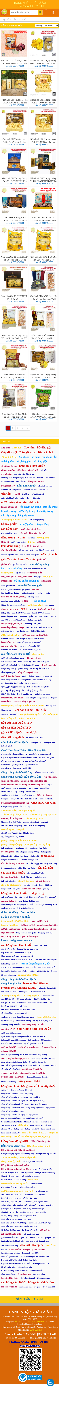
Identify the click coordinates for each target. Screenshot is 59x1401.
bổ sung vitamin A (8, 975)
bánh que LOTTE (8, 585)
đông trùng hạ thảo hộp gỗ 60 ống (21, 776)
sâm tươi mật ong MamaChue (13, 620)
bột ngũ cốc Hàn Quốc (10, 1176)
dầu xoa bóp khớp (8, 662)
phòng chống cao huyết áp (37, 844)
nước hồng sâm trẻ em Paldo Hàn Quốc (40, 897)
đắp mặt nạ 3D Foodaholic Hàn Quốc (16, 953)
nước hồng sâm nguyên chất (36, 1202)
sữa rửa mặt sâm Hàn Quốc (12, 967)
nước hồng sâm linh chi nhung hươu (16, 680)
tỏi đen (39, 593)
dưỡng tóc (26, 601)
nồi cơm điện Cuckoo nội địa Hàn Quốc (17, 904)
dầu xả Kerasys (43, 881)
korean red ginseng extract (16, 940)
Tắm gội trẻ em (9, 457)
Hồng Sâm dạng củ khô (38, 1146)
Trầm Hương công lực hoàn (43, 814)
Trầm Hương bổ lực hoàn (14, 814)
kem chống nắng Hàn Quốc (35, 963)
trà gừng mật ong (45, 933)
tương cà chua (50, 616)
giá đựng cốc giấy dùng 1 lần (12, 690)
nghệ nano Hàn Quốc (38, 848)
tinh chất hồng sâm (46, 1017)
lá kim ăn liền (48, 996)
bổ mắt (54, 971)
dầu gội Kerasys (26, 881)
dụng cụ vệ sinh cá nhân (34, 1250)
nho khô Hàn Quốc (8, 992)
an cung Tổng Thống (9, 1216)
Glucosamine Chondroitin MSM (14, 754)
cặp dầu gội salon (9, 550)
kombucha (29, 1195)
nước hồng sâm (11, 502)
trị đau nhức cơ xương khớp (15, 921)
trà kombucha (42, 1191)
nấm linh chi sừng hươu (11, 489)
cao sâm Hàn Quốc (13, 872)
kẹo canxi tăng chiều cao (11, 1118)
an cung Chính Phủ (28, 1216)
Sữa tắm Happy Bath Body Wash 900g (41, 863)
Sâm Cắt (26, 1132)
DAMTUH (33, 1179)
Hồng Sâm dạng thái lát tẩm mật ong (18, 1150)
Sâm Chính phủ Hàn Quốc (34, 1028)
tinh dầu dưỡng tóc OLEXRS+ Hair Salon (18, 1010)
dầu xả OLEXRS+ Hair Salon (40, 1003)
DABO (17, 494)
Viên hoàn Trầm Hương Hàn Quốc (18, 810)
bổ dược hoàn (36, 1184)
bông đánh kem (25, 577)
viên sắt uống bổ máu (9, 1173)
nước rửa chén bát (10, 635)
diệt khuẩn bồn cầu (42, 999)
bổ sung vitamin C (32, 683)
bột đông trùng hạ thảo (10, 1024)
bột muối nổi (6, 856)
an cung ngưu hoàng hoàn (14, 519)
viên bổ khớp (6, 1043)
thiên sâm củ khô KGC (10, 1133)
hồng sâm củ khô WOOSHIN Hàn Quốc (17, 956)
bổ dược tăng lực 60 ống (44, 772)
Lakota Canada (7, 638)
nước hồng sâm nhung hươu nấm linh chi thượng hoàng (24, 1055)
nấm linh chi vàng (45, 486)
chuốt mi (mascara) (10, 609)
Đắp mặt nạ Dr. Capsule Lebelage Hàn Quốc (19, 1260)
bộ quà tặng (42, 524)
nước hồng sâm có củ (9, 1256)
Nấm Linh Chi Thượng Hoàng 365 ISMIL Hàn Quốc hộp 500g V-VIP (14, 336)
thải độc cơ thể (28, 925)
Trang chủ (4, 19)
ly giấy (54, 698)
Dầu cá (40, 795)
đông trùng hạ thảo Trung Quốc (14, 1062)
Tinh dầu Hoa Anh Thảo (11, 822)
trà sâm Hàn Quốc (46, 758)
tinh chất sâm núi (28, 1278)
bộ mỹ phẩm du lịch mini (21, 1090)
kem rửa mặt (26, 559)
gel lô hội (27, 768)
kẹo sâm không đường (10, 593)
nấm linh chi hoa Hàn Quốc (40, 754)
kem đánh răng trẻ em (32, 546)
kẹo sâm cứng (24, 1274)
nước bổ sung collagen (28, 1047)
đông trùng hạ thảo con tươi (12, 1111)
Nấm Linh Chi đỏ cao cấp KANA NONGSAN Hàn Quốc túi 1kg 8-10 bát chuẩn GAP (43, 415)
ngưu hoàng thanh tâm (47, 925)
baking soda (46, 852)
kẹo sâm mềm (39, 1274)
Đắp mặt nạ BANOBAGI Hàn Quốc (15, 1263)
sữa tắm (6, 493)
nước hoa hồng (35, 605)
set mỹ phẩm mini (25, 1267)
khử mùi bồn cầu (24, 999)
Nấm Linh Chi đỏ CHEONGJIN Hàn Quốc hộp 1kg (14, 297)
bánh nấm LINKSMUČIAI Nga (14, 1223)
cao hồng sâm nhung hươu (46, 904)
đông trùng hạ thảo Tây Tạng (43, 1058)
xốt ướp (43, 470)
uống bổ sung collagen (28, 672)
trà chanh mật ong (8, 868)
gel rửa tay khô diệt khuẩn (12, 683)
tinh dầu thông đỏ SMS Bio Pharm (35, 1256)
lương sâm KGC (32, 1129)
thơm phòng (43, 537)
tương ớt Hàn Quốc (47, 609)
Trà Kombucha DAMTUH (11, 1195)
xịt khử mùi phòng (23, 1021)
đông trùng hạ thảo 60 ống (16, 772)
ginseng (46, 889)
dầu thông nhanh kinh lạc (33, 1209)
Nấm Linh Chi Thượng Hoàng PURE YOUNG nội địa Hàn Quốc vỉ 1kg (43, 101)
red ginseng (37, 893)
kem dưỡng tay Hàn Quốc (11, 1202)
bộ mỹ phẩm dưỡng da (26, 580)
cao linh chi (43, 489)
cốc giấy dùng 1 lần (34, 690)
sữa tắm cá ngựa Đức (29, 860)
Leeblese (25, 494)
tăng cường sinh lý (8, 669)
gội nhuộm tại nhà (31, 1234)
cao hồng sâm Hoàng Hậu (30, 650)
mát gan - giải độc (9, 646)
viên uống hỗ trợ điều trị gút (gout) (15, 589)
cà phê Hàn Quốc (26, 550)
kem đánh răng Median (10, 1253)
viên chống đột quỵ (36, 520)
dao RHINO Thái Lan (21, 613)
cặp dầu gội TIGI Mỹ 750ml (12, 836)
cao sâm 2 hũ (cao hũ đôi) (30, 646)
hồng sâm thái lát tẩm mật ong (15, 803)
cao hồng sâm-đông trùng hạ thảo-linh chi (18, 478)
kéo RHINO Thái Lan (41, 613)
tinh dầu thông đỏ (9, 507)
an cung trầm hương (28, 975)
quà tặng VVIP (8, 1029)
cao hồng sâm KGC (13, 1282)
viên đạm (21, 470)
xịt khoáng (46, 581)
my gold (37, 1287)
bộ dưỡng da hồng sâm (10, 1230)
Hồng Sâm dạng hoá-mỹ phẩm (15, 1165)
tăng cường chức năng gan (13, 936)
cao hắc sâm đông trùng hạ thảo (33, 1212)
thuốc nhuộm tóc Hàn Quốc (12, 1241)
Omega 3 (4, 799)
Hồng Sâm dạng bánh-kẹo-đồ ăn (16, 1169)
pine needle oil (32, 764)
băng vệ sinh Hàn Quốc (10, 889)
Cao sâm (29, 447)
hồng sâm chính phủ (41, 1282)
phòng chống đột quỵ (11, 844)
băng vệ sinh (7, 572)
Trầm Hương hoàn (33, 818)
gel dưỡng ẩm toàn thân (39, 669)
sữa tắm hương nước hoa (12, 863)
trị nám (4, 1250)
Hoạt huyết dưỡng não (11, 818)
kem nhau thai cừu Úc (47, 967)
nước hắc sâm (40, 877)
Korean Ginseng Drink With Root (14, 1270)
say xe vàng (19, 791)
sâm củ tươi (21, 481)
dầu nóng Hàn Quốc (35, 873)
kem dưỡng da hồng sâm (29, 901)
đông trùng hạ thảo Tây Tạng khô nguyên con (19, 1115)
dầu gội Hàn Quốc (32, 1245)
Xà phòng (24, 456)
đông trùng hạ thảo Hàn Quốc (18, 979)
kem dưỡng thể (8, 718)
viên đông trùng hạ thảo (33, 1024)
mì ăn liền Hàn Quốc (34, 738)
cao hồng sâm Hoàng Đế (15, 653)
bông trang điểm (34, 573)
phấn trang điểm (20, 564)
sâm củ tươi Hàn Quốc (29, 555)
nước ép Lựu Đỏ (8, 1047)
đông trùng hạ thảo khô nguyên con (40, 1108)
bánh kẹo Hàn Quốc (32, 465)
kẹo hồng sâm (7, 852)
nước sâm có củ (28, 593)
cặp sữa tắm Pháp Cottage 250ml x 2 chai (17, 833)
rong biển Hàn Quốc (30, 714)
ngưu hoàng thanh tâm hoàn (35, 929)
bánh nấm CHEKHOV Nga (40, 1223)
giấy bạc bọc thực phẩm (11, 1209)
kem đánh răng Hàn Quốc (30, 709)
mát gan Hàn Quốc (40, 921)
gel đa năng (23, 669)
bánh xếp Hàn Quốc (33, 624)
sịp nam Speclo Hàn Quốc (12, 1077)
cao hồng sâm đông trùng (24, 474)
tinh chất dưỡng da (41, 662)
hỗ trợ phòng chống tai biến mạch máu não (22, 705)
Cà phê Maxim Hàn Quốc (11, 1122)
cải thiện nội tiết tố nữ (10, 1069)
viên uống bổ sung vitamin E (37, 698)
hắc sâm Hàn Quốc (9, 877)
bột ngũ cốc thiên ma (25, 908)
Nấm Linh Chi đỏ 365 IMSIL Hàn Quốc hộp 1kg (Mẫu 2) (43, 336)
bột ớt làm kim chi (24, 694)
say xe (50, 785)
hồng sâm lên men (38, 992)
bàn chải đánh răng (11, 568)
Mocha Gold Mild (31, 1122)
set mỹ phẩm (26, 524)
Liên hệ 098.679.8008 (15, 66)
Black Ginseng (26, 877)
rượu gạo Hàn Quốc (9, 498)
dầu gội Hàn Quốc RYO (16, 722)
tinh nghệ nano (7, 848)
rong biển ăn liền (8, 999)
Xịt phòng (5, 448)
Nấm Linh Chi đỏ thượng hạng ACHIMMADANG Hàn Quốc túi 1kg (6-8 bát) (14, 61)
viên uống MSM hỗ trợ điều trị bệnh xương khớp (25, 1136)
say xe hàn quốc (19, 788)
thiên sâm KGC (36, 1125)
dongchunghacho (11, 983)
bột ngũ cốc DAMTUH (31, 1176)
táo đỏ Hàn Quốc (8, 949)
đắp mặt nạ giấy (34, 658)
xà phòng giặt (24, 461)
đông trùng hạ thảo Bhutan (36, 1104)
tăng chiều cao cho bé (9, 860)
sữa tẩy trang (50, 506)
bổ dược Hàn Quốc (30, 1230)
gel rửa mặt (8, 559)
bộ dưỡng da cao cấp (38, 1062)
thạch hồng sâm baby (9, 964)
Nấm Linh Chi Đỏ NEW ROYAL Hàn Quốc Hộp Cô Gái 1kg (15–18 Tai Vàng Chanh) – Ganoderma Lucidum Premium (14, 376)
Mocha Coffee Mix (8, 1125)
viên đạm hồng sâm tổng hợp (34, 781)
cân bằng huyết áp (31, 995)
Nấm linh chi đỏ (19, 19)
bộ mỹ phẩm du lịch (41, 1263)
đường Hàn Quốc (35, 620)
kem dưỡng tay (8, 642)
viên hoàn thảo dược (9, 1187)
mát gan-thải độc (9, 901)
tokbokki (23, 616)
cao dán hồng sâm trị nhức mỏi (35, 822)
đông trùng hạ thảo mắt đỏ (12, 1104)
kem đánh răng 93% (30, 1253)
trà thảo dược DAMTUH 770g (13, 1180)
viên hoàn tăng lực (27, 1187)
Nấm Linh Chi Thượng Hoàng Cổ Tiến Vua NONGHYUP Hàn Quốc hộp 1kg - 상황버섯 (43, 179)
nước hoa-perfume (42, 694)
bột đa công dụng (21, 856)
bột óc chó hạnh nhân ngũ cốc (13, 605)
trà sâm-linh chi (7, 481)
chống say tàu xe (7, 631)
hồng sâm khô (10, 1086)
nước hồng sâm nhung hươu (12, 658)
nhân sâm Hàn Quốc (32, 889)
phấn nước (6, 564)
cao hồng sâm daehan (9, 795)
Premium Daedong (8, 1081)
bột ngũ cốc (51, 706)
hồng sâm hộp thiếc (11, 1161)
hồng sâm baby (8, 486)
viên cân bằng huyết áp (24, 701)
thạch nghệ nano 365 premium (13, 1040)
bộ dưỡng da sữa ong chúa (26, 1226)
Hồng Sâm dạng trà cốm (46, 1154)
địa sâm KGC (6, 1129)
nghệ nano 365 (21, 848)
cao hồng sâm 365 (28, 795)
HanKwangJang (43, 1278)
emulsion (31, 718)
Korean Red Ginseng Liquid (18, 987)
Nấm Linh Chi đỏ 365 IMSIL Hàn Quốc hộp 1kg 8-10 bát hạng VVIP (14, 415)
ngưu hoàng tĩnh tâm (10, 929)
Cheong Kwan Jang (43, 802)
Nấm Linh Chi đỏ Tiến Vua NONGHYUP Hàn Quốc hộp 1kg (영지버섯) (43, 219)
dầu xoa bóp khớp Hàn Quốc (25, 1205)
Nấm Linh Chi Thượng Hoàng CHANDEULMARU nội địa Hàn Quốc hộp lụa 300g (15, 101)
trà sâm (40, 478)
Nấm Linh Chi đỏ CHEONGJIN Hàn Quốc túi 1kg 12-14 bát (14, 258)
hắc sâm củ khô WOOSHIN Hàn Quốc (16, 960)
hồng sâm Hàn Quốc (14, 893)
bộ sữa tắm (20, 573)
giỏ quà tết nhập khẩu (11, 1234)
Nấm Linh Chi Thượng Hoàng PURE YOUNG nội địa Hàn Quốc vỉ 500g (15, 140)
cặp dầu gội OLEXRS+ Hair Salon (15, 1013)
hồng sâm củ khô (29, 1081)
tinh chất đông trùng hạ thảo (18, 912)
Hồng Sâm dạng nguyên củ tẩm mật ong (17, 1154)
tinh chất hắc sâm (8, 881)
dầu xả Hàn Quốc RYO (16, 727)
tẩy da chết (40, 600)
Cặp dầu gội (9, 452)
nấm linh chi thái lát (9, 650)
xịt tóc (32, 971)
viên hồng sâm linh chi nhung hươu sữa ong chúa (23, 785)
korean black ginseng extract (12, 764)
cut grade (53, 1132)
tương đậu (5, 613)
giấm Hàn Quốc (35, 616)
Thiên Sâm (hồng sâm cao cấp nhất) (18, 1157)
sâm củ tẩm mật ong (9, 1246)
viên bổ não (6, 701)
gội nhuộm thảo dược (10, 1237)
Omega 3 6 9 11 (17, 799)
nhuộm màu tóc (36, 1237)
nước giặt (47, 576)
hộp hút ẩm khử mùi (31, 665)
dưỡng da (5, 1090)
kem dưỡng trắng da (30, 585)
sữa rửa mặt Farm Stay (10, 761)
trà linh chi (50, 478)
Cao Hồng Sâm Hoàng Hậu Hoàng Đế (23, 750)
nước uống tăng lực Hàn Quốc (29, 642)
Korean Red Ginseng (36, 983)
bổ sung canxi (33, 597)
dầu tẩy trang (8, 515)
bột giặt (37, 577)
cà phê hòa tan (46, 1122)
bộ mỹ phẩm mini (8, 1267)
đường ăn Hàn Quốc (9, 714)
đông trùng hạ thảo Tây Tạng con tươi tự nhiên (20, 1097)
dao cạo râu (40, 1195)
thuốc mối (34, 856)
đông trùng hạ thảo (13, 537)
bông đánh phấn (8, 577)
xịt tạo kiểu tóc (43, 971)
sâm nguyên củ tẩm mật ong (37, 1241)
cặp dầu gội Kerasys (11, 885)
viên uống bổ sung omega (12, 627)
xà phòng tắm (49, 456)
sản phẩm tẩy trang (30, 506)
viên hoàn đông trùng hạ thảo (32, 533)
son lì (24, 608)
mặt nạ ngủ (49, 605)
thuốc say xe (6, 788)
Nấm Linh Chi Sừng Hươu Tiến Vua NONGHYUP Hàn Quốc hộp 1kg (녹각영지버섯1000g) (14, 219)
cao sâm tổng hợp (9, 1287)
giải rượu (41, 542)
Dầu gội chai (27, 452)
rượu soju (36, 498)
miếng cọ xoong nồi (44, 676)
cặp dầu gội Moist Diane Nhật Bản (37, 885)
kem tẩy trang (8, 511)
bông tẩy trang (26, 515)
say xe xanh (33, 788)
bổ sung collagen (48, 1047)
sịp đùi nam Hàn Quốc (32, 1069)
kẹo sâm (35, 589)
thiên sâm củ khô (48, 1129)
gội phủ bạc (50, 1237)
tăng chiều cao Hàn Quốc (33, 1118)
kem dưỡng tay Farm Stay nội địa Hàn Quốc (19, 1198)
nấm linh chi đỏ (26, 485)
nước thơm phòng (18, 542)
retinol (53, 1065)
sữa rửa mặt (49, 554)
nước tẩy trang (27, 511)
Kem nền (16, 447)
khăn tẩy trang (45, 511)
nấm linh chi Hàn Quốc (15, 742)
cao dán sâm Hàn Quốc (45, 550)
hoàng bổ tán (36, 742)
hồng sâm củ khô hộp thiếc (38, 1086)
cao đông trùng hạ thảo (10, 601)
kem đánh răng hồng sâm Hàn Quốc (29, 1043)
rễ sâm (47, 593)
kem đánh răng (10, 545)
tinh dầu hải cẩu (46, 799)
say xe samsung (32, 791)
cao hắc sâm (6, 474)
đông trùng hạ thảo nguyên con (15, 1058)
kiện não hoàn (7, 933)
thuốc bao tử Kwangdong (34, 825)
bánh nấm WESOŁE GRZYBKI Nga (16, 1219)
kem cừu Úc (31, 967)
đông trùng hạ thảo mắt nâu (12, 1108)
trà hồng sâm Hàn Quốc (32, 1161)
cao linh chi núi (25, 1287)
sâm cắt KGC (39, 1132)
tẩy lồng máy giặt (8, 672)
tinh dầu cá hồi (31, 799)
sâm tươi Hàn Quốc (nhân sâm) (39, 627)
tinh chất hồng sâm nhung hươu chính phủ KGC (21, 1065)
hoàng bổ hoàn (7, 746)
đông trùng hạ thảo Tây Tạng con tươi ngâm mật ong (22, 1101)
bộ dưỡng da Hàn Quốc (13, 829)
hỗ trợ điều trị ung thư (42, 1021)
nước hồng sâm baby (10, 676)
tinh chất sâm (31, 502)
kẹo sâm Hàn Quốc (9, 1278)
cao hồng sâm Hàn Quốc (16, 945)
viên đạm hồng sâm (10, 781)
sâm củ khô (33, 470)
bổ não (53, 929)
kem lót (33, 609)
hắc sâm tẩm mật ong (42, 680)
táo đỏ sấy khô (23, 631)
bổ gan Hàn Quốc (10, 925)
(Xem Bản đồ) (36, 1330)
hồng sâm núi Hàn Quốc (26, 933)
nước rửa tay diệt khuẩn (12, 698)
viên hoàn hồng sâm (9, 533)
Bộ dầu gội (44, 447)
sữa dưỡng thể (50, 714)
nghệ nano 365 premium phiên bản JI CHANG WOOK (23, 1036)
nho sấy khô (23, 992)
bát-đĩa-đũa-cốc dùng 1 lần (38, 687)
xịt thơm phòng (7, 1021)
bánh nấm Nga (7, 1226)
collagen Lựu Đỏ (8, 1051)
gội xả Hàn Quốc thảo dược (19, 732)
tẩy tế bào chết (49, 1287)
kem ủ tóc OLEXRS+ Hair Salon (14, 1006)
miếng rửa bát (28, 676)
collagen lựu (6, 1205)
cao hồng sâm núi (8, 908)
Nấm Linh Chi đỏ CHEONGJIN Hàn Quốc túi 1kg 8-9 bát (43, 258)
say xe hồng (44, 788)
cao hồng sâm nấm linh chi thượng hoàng (18, 1017)
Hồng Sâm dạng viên (40, 1141)
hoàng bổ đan (49, 742)
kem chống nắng (39, 564)
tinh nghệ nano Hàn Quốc (11, 897)
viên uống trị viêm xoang (11, 768)
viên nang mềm (8, 470)
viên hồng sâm (50, 777)
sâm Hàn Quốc (36, 1270)
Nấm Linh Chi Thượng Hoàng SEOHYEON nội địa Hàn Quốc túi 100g (43, 61)
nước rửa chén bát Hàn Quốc (35, 635)
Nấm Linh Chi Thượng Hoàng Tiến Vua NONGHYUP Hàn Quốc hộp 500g (15, 179)
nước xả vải (6, 581)
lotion (21, 718)
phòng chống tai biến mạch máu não (19, 840)
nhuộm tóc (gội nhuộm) (11, 623)
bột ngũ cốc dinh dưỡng (45, 1173)
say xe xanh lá (6, 791)
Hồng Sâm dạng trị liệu (42, 1169)
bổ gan (31, 542)
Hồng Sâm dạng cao (13, 1145)
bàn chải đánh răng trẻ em (35, 569)
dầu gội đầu (45, 867)
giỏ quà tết (45, 1230)
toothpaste (47, 855)
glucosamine (38, 654)
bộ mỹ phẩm (9, 523)
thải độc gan (32, 936)
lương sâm (18, 1129)
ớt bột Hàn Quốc (38, 631)
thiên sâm (23, 1125)
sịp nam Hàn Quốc (9, 1073)
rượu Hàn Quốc (38, 494)
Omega (49, 795)
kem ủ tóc (51, 1245)
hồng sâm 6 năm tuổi (47, 988)
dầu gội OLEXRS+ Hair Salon (13, 1003)
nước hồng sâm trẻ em (31, 529)
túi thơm (31, 538)
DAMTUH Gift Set (46, 1205)
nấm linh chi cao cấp (9, 1212)
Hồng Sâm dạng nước (15, 1141)
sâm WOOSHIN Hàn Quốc (45, 960)
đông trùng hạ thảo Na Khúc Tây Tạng (17, 1094)
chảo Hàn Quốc (40, 945)
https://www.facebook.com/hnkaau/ (29, 1321)
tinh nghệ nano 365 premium (39, 1040)
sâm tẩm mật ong (9, 466)
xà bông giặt (40, 461)
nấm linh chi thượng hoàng (13, 597)
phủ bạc (24, 1237)
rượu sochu (24, 498)
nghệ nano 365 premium (11, 1033)
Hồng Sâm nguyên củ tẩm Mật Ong (15, 807)
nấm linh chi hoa (29, 489)
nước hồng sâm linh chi (10, 665)
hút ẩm (46, 1065)
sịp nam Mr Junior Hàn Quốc (38, 1077)
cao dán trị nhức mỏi (9, 555)
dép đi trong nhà (49, 665)
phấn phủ (41, 559)
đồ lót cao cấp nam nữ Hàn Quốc (17, 1191)
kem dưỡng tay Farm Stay (28, 949)
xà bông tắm (7, 461)
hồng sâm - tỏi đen (8, 1274)
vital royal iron (27, 1173)
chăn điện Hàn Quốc (26, 868)
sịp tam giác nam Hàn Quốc (32, 1073)
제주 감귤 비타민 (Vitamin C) (13, 687)
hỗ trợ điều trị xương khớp (14, 1183)
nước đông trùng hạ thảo (15, 916)
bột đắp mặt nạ (24, 662)
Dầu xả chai (45, 452)
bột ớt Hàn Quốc (8, 694)
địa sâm (48, 1125)
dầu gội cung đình (12, 737)
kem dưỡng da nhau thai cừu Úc (14, 971)
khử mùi (5, 542)
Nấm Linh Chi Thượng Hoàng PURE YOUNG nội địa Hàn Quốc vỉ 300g (43, 140)
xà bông (36, 456)
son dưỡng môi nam (9, 616)
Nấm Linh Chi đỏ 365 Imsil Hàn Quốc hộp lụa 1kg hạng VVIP (43, 297)
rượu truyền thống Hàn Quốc (35, 761)
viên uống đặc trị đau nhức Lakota (30, 638)
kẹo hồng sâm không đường (27, 852)
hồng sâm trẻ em (36, 481)
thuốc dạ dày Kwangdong (11, 825)
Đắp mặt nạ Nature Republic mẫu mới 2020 (19, 758)
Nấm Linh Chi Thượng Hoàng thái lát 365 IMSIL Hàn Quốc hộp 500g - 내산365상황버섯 (43, 376)
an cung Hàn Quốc (10, 995)
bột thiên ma (6, 710)
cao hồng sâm (9, 528)
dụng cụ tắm (15, 1250)
